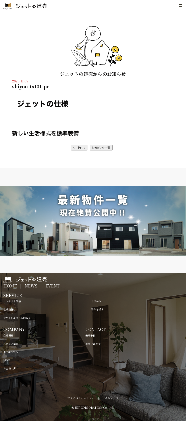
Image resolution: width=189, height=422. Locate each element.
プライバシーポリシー (81, 398)
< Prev (79, 147)
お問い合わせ (92, 343)
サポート (96, 301)
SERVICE (12, 295)
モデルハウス (10, 352)
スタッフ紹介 (10, 343)
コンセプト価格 (12, 301)
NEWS (31, 286)
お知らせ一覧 (101, 147)
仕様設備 (8, 309)
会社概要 (8, 335)
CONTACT (95, 329)
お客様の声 (9, 368)
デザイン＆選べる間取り (17, 317)
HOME (10, 286)
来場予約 (90, 335)
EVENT (52, 286)
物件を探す (97, 309)
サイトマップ (110, 398)
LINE (6, 360)
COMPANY (14, 329)
